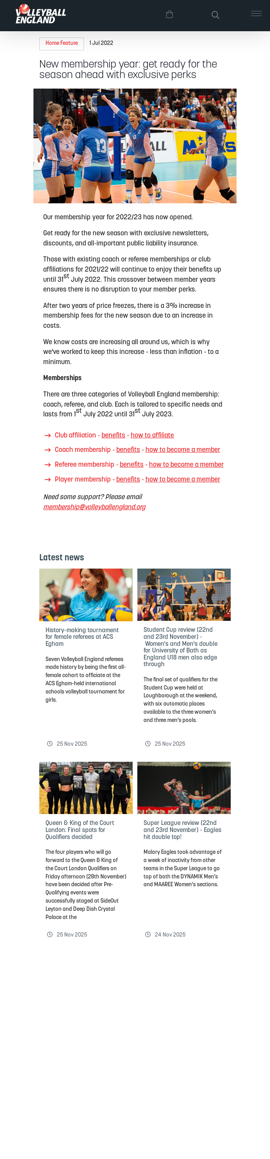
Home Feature (62, 43)
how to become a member (183, 450)
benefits (113, 435)
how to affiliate (152, 435)
